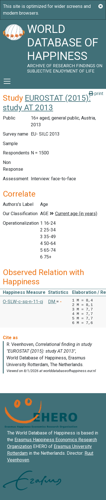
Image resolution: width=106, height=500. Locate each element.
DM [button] (52, 301)
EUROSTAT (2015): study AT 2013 (47, 102)
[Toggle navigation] (7, 81)
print (96, 93)
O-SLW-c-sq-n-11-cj (23, 301)
